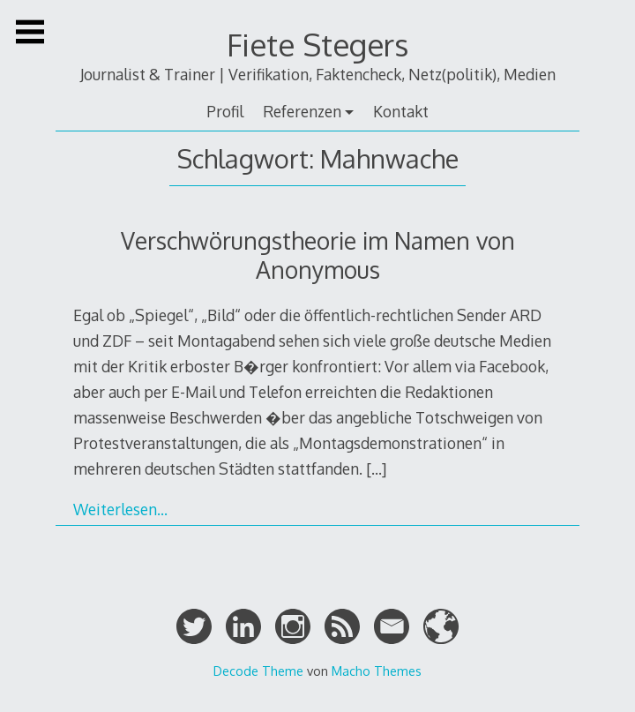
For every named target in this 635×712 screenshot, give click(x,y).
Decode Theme (258, 670)
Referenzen (302, 111)
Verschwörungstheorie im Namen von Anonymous (318, 255)
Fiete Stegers (317, 45)
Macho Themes (377, 670)
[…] (376, 468)
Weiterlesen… (120, 509)
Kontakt (401, 111)
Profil (224, 111)
